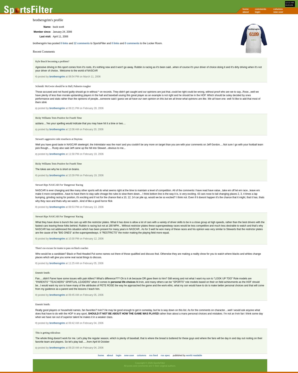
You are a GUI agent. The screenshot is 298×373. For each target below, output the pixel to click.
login (257, 12)
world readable (194, 355)
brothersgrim (57, 76)
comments (260, 9)
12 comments (82, 43)
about (246, 12)
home (246, 9)
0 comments (132, 43)
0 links (64, 43)
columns (278, 9)
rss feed (153, 355)
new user (278, 12)
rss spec (165, 355)
